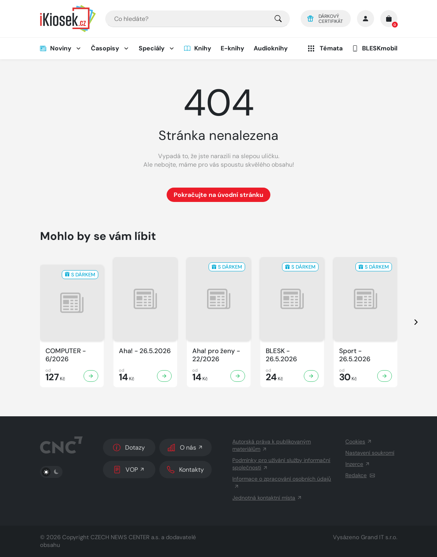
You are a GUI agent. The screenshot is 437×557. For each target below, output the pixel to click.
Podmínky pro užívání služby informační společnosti (281, 464)
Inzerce (357, 463)
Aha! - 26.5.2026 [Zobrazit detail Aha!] (145, 351)
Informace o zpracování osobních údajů (281, 482)
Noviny (55, 48)
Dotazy (129, 447)
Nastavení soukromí (369, 452)
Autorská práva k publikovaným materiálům (271, 445)
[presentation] (409, 322)
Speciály (152, 48)
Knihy (197, 48)
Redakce (360, 475)
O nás (185, 447)
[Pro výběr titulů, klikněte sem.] (278, 18)
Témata (324, 48)
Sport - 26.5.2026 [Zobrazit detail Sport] (355, 355)
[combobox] (197, 18)
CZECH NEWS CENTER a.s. (125, 537)
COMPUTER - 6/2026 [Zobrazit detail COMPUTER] (65, 355)
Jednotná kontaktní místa (267, 497)
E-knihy (232, 48)
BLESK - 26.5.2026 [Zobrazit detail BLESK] (281, 355)
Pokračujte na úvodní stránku (218, 195)
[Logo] (68, 18)
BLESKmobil (374, 48)
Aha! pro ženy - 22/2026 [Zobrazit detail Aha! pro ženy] (216, 355)
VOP (129, 470)
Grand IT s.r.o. (379, 537)
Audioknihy (271, 48)
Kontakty (185, 470)
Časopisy (105, 48)
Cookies (358, 441)
